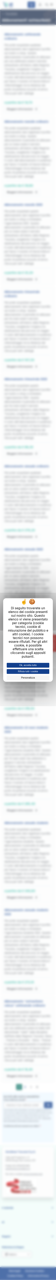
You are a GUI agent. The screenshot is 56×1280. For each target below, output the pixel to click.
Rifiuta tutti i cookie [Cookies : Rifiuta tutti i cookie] (28, 671)
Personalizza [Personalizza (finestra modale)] (28, 677)
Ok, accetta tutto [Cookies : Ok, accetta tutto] (28, 665)
